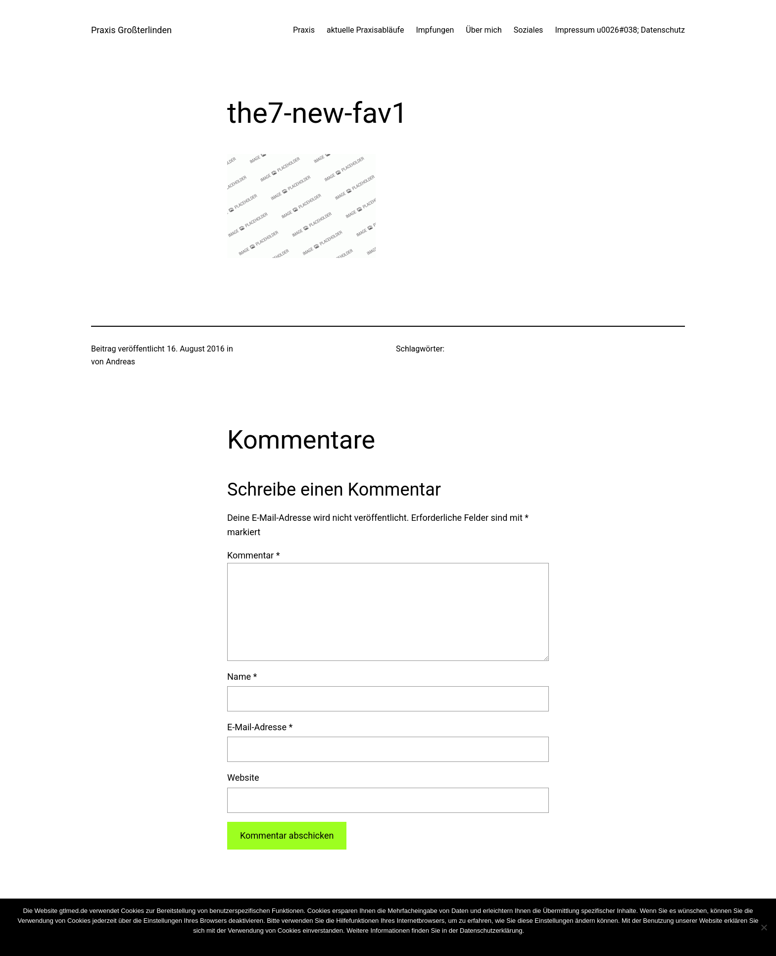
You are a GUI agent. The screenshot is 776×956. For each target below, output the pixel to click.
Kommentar (253, 555)
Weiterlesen (407, 943)
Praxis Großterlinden (131, 30)
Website (243, 777)
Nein (378, 943)
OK (362, 943)
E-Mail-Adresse (259, 727)
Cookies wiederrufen (553, 930)
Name (242, 676)
